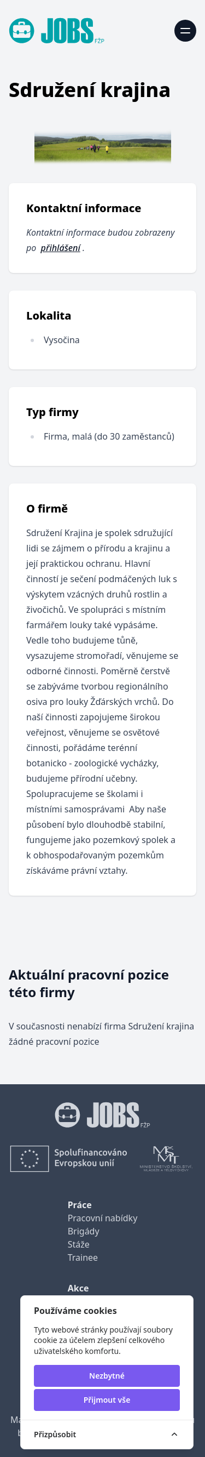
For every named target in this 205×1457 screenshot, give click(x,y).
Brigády (83, 1231)
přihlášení (60, 248)
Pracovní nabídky (103, 1218)
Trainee (83, 1257)
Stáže (79, 1244)
